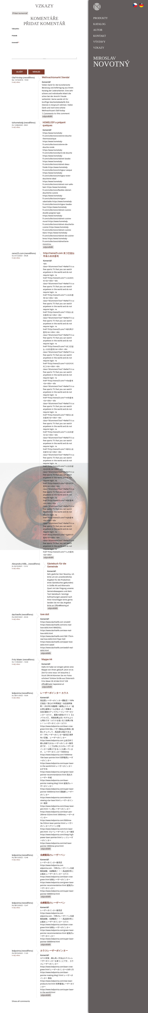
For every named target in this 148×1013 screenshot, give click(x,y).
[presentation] (27, 64)
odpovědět (47, 116)
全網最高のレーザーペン (52, 854)
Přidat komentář (20, 13)
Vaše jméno (15, 29)
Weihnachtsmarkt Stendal (55, 77)
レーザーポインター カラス (54, 692)
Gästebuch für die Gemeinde (56, 565)
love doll (44, 614)
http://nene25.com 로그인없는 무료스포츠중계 (58, 254)
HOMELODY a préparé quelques (54, 124)
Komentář (15, 42)
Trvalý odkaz (16, 82)
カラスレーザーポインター (54, 950)
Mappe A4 (47, 659)
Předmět (14, 36)
